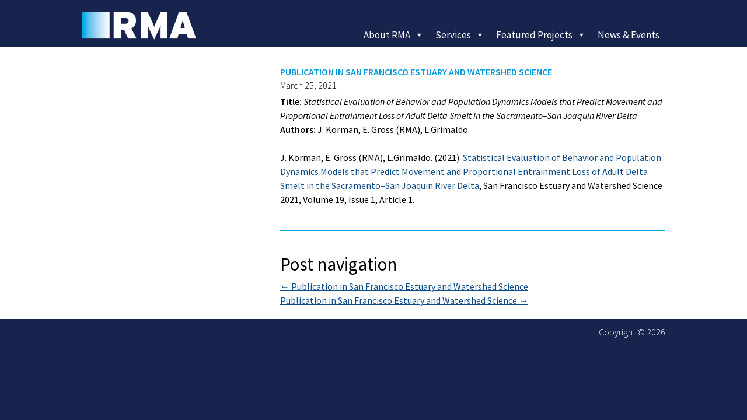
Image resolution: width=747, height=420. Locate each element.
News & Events (628, 35)
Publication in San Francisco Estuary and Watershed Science (404, 286)
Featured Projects (541, 35)
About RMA (394, 35)
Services (459, 35)
